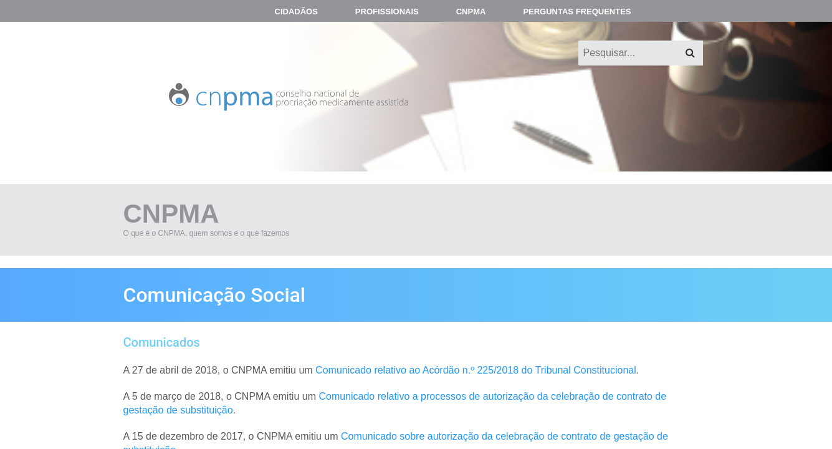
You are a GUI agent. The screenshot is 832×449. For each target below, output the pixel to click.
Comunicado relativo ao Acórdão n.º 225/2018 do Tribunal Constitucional (475, 370)
